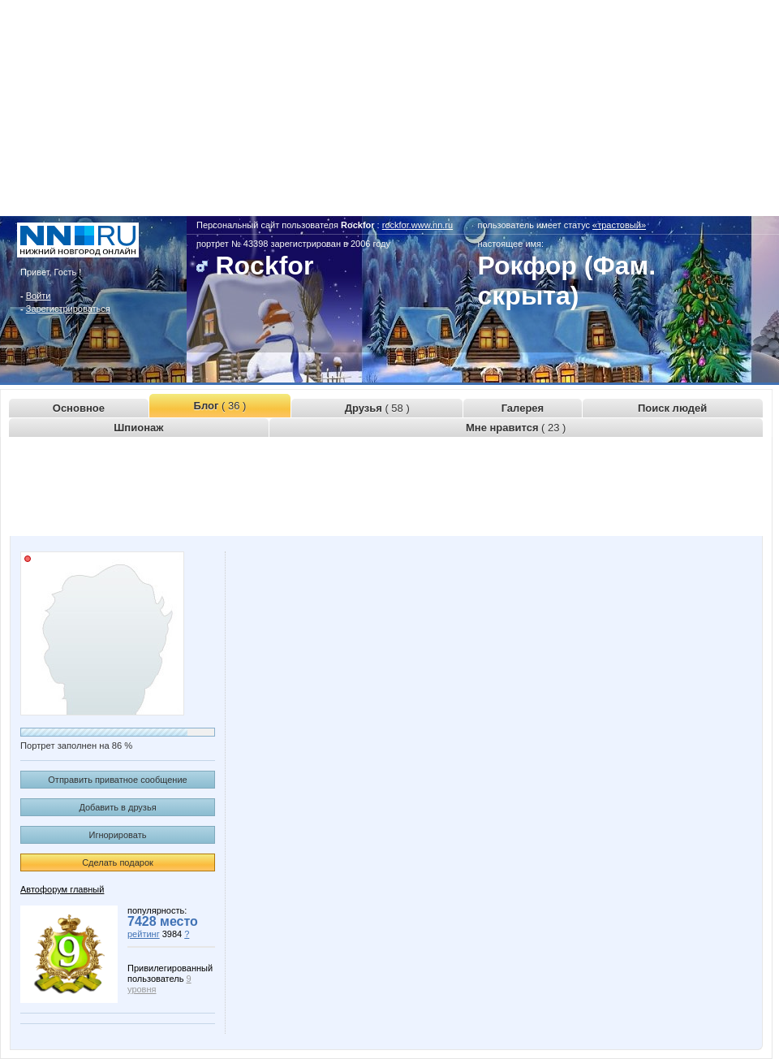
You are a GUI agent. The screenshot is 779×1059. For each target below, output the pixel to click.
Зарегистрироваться (68, 308)
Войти (38, 295)
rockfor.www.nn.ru (417, 225)
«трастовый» (619, 225)
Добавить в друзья (117, 807)
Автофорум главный (62, 889)
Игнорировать (118, 835)
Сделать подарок (117, 862)
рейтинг (143, 934)
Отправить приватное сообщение (117, 780)
